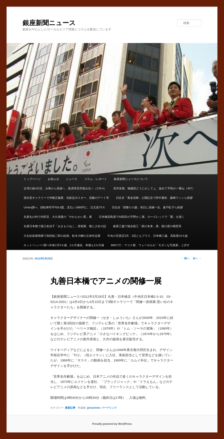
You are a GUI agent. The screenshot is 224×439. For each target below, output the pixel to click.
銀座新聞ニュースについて (131, 179)
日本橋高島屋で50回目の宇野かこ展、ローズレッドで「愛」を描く (141, 216)
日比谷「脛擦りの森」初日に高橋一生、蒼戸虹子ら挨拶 (147, 207)
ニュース (71, 179)
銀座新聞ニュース (49, 22)
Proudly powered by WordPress (112, 423)
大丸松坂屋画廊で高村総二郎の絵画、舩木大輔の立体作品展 (62, 235)
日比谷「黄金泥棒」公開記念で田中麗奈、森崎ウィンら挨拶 (154, 197)
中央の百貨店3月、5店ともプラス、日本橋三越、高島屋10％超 (147, 235)
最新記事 (70, 407)
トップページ (32, 179)
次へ (197, 258)
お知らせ (53, 179)
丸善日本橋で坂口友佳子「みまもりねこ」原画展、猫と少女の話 (65, 226)
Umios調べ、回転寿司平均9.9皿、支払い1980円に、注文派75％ (64, 207)
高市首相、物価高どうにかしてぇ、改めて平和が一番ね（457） (154, 188)
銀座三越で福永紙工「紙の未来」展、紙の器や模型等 (147, 226)
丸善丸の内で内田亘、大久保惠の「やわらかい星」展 (58, 216)
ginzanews (93, 407)
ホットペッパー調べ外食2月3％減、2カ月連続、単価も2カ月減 (64, 245)
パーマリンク (109, 407)
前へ (185, 258)
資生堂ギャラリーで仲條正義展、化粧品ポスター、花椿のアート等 (66, 197)
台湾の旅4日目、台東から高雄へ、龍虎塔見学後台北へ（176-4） (65, 188)
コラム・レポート (95, 179)
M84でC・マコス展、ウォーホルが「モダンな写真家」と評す (150, 245)
